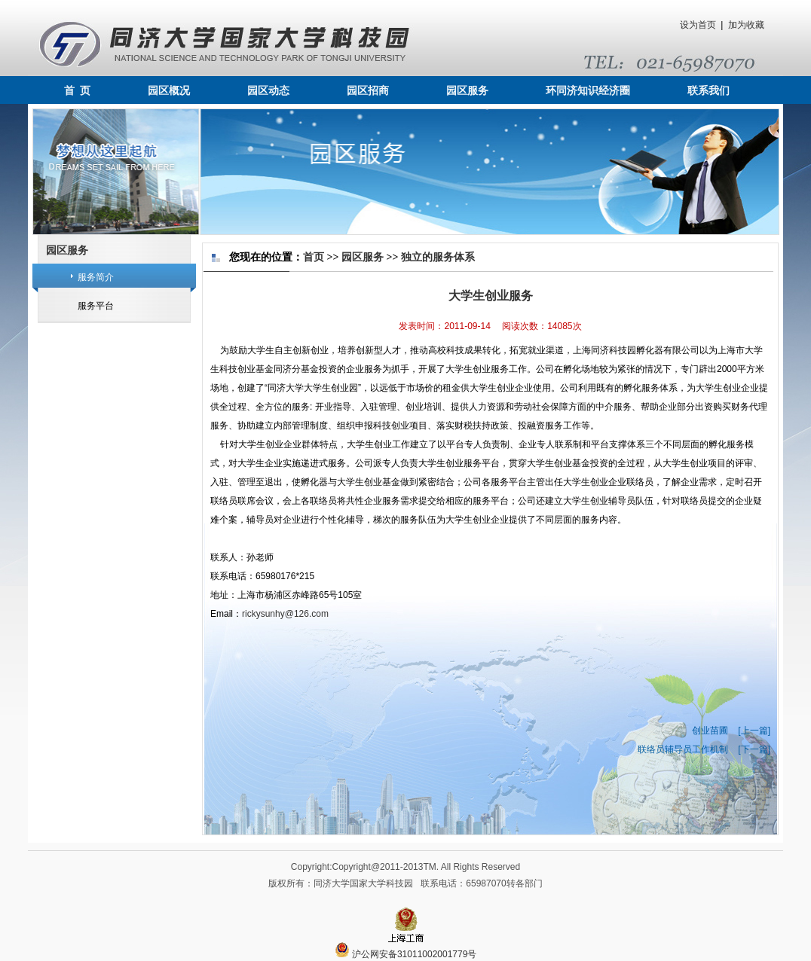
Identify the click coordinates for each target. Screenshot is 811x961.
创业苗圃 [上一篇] (731, 730)
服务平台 (96, 306)
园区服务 (467, 90)
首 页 (77, 90)
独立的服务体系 (438, 257)
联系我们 (708, 90)
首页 (313, 257)
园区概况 (169, 90)
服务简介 (96, 277)
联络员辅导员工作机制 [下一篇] (704, 749)
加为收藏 (746, 25)
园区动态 (268, 90)
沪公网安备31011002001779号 (406, 954)
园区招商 (368, 90)
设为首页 (698, 25)
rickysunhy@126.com (285, 614)
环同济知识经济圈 (588, 90)
